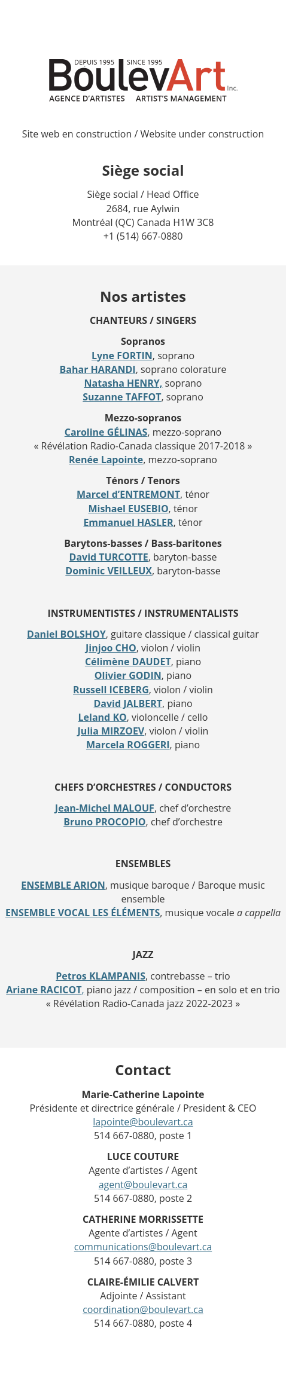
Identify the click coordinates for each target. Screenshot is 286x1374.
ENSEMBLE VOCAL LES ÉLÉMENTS (82, 912)
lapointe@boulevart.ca (143, 1121)
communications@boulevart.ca (143, 1246)
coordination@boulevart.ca (143, 1309)
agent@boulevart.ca (143, 1184)
